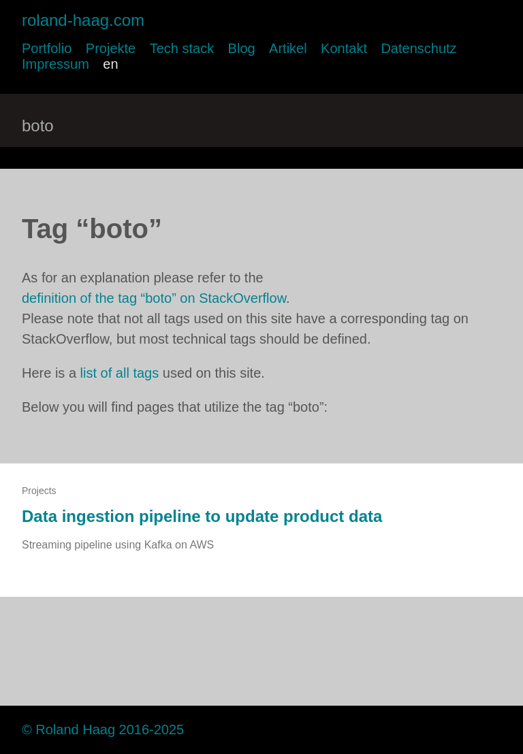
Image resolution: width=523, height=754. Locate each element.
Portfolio (47, 48)
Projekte (111, 48)
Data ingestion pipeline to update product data (202, 516)
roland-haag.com (83, 20)
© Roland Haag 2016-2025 (103, 729)
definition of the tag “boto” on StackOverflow (154, 298)
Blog (241, 48)
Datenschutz (418, 48)
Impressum (55, 63)
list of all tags (119, 372)
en (110, 63)
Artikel (288, 48)
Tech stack (182, 48)
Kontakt (344, 48)
